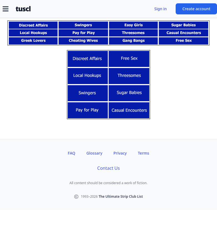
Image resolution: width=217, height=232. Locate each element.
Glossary (94, 153)
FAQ (71, 153)
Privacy (120, 153)
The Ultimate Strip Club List (121, 196)
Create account (196, 8)
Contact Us (108, 168)
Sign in (160, 8)
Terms (143, 153)
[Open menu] (5, 8)
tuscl (23, 8)
